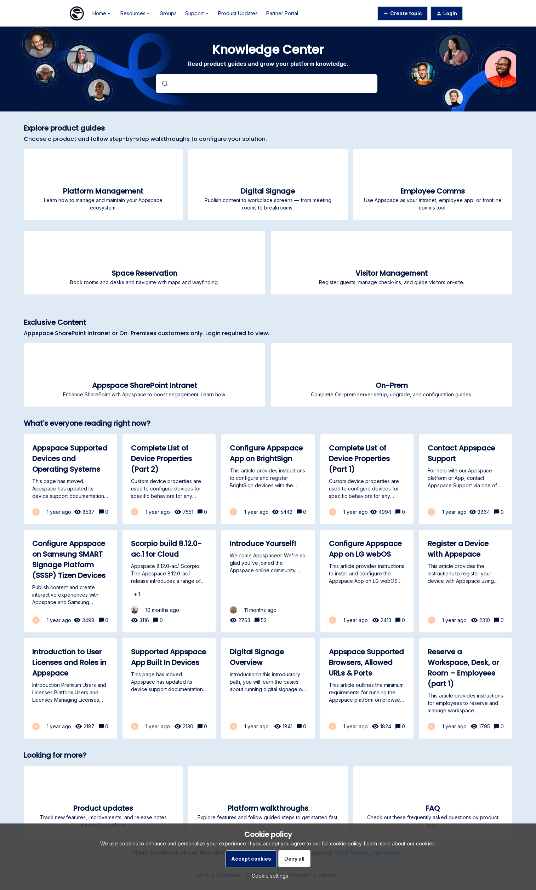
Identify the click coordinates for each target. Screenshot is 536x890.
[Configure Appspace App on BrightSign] (267, 479)
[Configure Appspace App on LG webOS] (367, 581)
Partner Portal (282, 13)
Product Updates (238, 13)
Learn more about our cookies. (400, 843)
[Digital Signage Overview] (267, 688)
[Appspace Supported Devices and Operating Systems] (70, 479)
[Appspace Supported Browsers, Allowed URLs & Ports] (367, 688)
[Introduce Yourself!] (267, 581)
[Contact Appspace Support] (465, 479)
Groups (168, 13)
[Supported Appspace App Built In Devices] (169, 688)
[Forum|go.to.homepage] (77, 13)
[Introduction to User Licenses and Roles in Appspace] (70, 688)
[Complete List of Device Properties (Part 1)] (367, 479)
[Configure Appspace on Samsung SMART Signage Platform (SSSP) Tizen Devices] (70, 581)
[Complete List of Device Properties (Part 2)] (169, 479)
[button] (268, 876)
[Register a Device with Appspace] (465, 581)
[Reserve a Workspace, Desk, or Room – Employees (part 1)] (465, 688)
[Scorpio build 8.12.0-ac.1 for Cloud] (169, 581)
